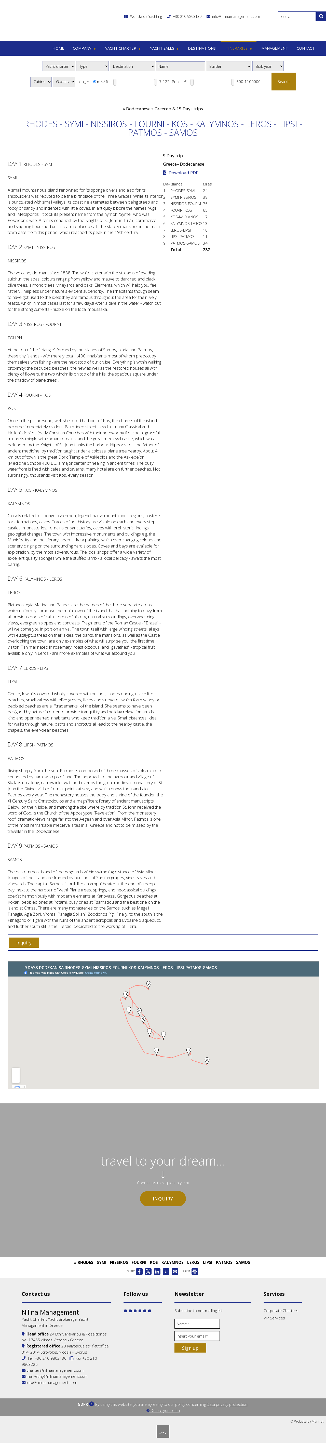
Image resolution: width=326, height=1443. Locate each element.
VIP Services (274, 1317)
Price (176, 81)
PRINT (190, 1271)
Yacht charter (123, 48)
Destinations (202, 48)
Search (284, 81)
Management (274, 48)
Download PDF (180, 172)
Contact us (36, 1293)
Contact (306, 48)
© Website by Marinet (306, 1421)
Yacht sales (164, 48)
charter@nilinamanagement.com (53, 1370)
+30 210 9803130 (187, 16)
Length (83, 81)
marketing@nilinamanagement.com (55, 1376)
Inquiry (163, 1199)
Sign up (190, 1348)
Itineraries (238, 48)
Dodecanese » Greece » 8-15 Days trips (164, 109)
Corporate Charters (281, 1310)
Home (58, 48)
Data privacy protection (227, 1404)
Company (85, 48)
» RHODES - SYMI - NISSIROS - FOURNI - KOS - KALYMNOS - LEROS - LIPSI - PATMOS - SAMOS (162, 1262)
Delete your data (163, 1410)
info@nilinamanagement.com (233, 16)
